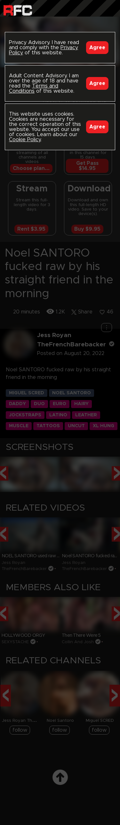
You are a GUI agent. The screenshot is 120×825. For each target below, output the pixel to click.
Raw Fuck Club (17, 9)
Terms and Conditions (33, 88)
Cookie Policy (25, 139)
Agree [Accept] (97, 47)
